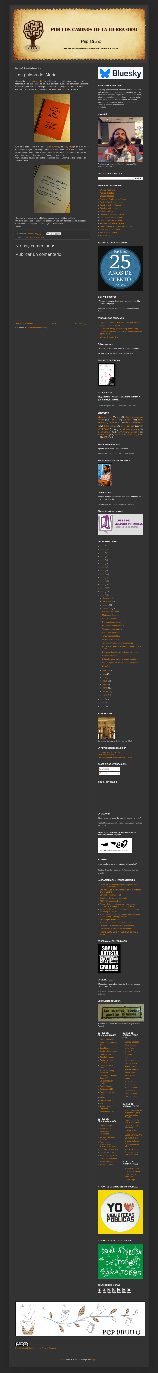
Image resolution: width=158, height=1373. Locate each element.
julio (104, 674)
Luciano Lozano (131, 1097)
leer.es (102, 1097)
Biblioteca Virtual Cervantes (106, 1108)
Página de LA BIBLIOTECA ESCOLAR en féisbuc (119, 323)
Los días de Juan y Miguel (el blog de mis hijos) (119, 329)
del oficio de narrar (128, 429)
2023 (102, 557)
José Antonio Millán (107, 1112)
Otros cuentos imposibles (130, 1175)
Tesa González (131, 1094)
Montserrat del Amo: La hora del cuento (115, 923)
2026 (102, 546)
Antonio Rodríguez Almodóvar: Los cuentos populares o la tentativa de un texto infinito (117, 905)
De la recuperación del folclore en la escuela (119, 662)
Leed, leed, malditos (106, 755)
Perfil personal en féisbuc (110, 230)
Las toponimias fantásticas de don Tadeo (116, 226)
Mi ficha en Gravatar (108, 211)
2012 (102, 595)
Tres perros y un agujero (112, 629)
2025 (102, 550)
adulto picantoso (104, 417)
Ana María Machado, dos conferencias (117, 643)
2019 (102, 571)
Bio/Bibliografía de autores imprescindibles (115, 757)
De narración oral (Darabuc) (132, 1126)
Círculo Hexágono (107, 1057)
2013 (102, 591)
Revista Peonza (106, 1100)
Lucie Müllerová (131, 1063)
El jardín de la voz (132, 1141)
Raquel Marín (130, 1060)
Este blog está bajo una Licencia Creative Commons (36, 1348)
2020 (102, 567)
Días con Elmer (106, 1126)
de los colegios (29, 237)
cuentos (126, 420)
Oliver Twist (106, 666)
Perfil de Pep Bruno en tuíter (111, 202)
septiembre (107, 608)
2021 (102, 564)
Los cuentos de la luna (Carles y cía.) (132, 1121)
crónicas (114, 420)
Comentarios (105, 774)
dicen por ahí (104, 432)
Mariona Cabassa (132, 1042)
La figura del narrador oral (110, 895)
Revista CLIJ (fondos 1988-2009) (108, 1077)
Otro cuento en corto (110, 640)
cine (118, 417)
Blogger (93, 1360)
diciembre (107, 598)
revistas (130, 435)
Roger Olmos (130, 1091)
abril (104, 684)
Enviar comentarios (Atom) (37, 328)
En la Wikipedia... (107, 235)
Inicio (54, 324)
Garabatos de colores (108, 1159)
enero (105, 695)
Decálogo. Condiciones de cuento (113, 898)
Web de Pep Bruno (107, 190)
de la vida (114, 422)
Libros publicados (107, 196)
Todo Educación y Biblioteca (107, 1072)
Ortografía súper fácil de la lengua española (119, 659)
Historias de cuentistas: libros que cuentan (117, 926)
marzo (105, 688)
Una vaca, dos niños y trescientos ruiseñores (120, 652)
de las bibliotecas (134, 422)
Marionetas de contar (110, 615)
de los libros (40, 237)
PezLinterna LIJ (106, 1054)
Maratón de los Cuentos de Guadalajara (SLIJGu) (133, 1133)
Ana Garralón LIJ (107, 1040)
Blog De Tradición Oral (109, 337)
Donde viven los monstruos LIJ (106, 1061)
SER (105, 437)
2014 (102, 588)
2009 (102, 706)
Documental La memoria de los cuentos (116, 929)
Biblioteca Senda (107, 1162)
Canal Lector (105, 1048)
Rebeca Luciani (131, 1088)
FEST (119, 432)
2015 (102, 584)
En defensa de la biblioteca (113, 625)
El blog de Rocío (106, 1165)
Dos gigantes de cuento (111, 622)
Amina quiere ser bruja (111, 636)
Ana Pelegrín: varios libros (110, 920)
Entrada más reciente (24, 324)
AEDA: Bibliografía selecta (110, 901)
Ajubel (127, 1078)
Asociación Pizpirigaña (104, 1133)
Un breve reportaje (109, 618)
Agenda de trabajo (107, 193)
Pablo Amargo (130, 1045)
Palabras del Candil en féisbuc (112, 223)
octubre (106, 605)
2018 (102, 574)
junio (105, 677)
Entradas (104, 769)
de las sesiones (110, 426)
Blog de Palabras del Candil (111, 220)
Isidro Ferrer (129, 1048)
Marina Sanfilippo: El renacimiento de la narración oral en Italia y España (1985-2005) (120, 915)
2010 (102, 703)
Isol (126, 1057)
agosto (105, 670)
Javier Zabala (130, 1075)
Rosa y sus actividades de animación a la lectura (109, 1144)
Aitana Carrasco (131, 1069)
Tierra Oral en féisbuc (108, 232)
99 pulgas (53, 147)
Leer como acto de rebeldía (109, 752)
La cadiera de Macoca (109, 1150)
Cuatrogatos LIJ (106, 1089)
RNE (140, 434)
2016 (102, 581)
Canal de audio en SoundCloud (112, 205)
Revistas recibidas (109, 656)
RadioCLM (103, 434)
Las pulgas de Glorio (110, 612)
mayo (105, 681)
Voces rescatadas (132, 1149)
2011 (102, 699)
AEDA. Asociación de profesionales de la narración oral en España (133, 1114)
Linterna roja (130, 1180)
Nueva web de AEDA (110, 632)
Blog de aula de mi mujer (110, 326)
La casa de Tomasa (108, 1153)
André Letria (129, 1085)
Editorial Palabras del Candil (111, 217)
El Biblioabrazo (106, 1129)
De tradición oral (131, 1138)
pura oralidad (130, 432)
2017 (102, 578)
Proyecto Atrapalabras (133, 1168)
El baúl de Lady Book (108, 1155)
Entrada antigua (81, 324)
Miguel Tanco (130, 1072)
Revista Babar (105, 1086)
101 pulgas (68, 147)
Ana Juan (128, 1054)
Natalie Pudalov (131, 1051)
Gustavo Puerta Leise (108, 1051)
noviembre (107, 601)
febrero (106, 691)
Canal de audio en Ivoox (109, 208)
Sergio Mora (129, 1082)
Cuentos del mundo (132, 1171)
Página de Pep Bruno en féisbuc (113, 199)
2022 (102, 560)
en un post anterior (34, 81)
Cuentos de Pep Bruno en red (112, 214)
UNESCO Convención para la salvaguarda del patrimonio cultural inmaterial (118, 886)
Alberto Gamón (131, 1066)
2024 (102, 553)
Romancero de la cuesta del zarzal (131, 1153)
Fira (101, 1103)
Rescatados (119, 435)
